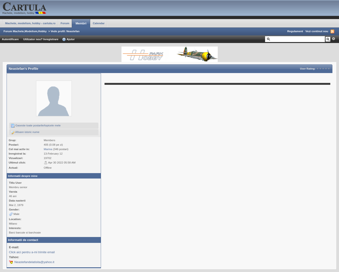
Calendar (99, 23)
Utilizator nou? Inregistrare (40, 39)
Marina (48, 149)
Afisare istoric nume (25, 132)
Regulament (295, 31)
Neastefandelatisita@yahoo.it (34, 262)
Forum (65, 23)
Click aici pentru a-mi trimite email (32, 252)
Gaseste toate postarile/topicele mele (36, 126)
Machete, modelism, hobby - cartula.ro (30, 23)
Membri (81, 23)
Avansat (333, 38)
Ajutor (68, 39)
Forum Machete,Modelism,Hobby (25, 31)
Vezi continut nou (316, 31)
